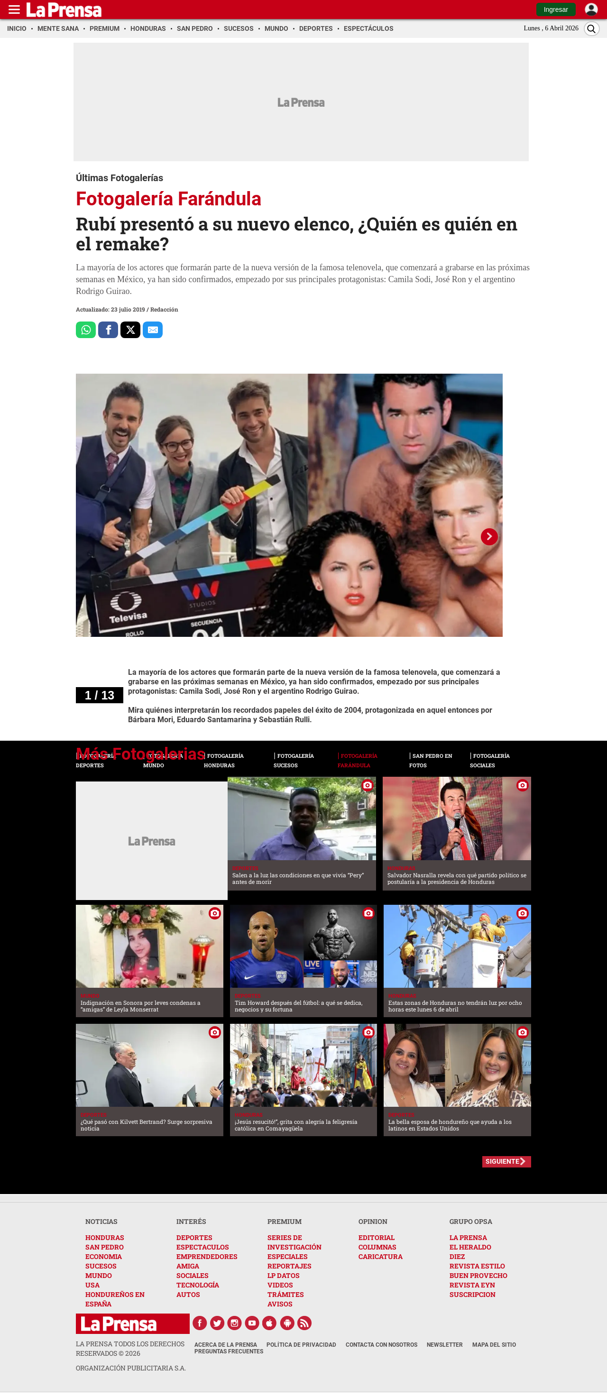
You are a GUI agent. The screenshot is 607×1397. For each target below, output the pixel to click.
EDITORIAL (377, 1237)
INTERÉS (191, 1221)
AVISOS (280, 1303)
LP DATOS (283, 1275)
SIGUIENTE (502, 1161)
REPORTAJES (289, 1265)
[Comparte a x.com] (130, 330)
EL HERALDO (470, 1246)
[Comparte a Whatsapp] (86, 330)
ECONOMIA (103, 1256)
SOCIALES (192, 1275)
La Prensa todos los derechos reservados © (130, 1348)
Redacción (164, 309)
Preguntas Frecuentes (228, 1351)
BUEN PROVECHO (478, 1275)
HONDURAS (104, 1237)
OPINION (373, 1221)
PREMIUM (284, 1221)
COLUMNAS (377, 1246)
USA (92, 1284)
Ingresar (556, 9)
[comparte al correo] (153, 330)
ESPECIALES (287, 1256)
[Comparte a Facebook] (108, 330)
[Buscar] (592, 28)
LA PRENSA (468, 1237)
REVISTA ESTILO (477, 1265)
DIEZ (457, 1256)
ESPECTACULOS (202, 1246)
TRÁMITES (285, 1294)
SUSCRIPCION (473, 1294)
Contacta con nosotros (381, 1345)
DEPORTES (194, 1237)
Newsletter (445, 1345)
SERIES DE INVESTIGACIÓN (294, 1242)
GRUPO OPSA (471, 1221)
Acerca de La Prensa (225, 1345)
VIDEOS (280, 1284)
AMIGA (187, 1265)
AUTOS (188, 1294)
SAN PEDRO (104, 1246)
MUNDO (98, 1275)
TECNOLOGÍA (197, 1284)
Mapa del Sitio (494, 1345)
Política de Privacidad (301, 1345)
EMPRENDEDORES (207, 1256)
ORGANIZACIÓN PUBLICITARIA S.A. (131, 1367)
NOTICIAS (101, 1221)
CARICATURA (381, 1256)
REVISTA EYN (472, 1284)
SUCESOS (101, 1265)
